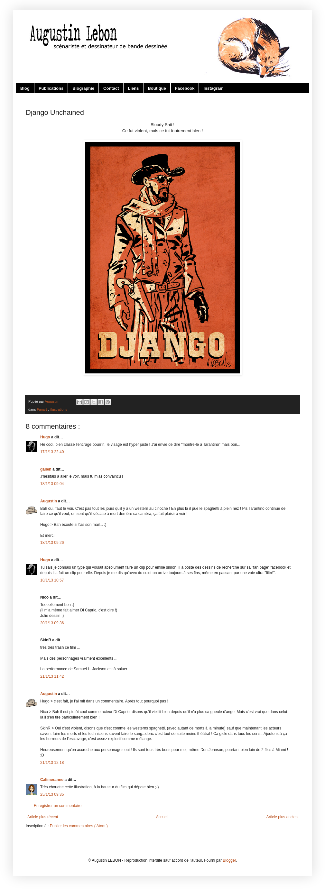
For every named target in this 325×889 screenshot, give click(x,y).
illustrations (58, 409)
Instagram (213, 88)
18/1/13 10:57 (52, 580)
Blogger (229, 860)
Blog (25, 88)
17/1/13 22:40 (52, 452)
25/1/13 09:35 (52, 794)
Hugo (45, 437)
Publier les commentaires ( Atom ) (79, 826)
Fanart (42, 409)
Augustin (49, 501)
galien (46, 469)
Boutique (157, 88)
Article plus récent (42, 817)
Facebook (185, 88)
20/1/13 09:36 (52, 623)
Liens (133, 88)
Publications (51, 88)
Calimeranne (52, 779)
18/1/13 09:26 (52, 542)
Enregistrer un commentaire (57, 805)
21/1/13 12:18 (52, 762)
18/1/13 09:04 (52, 483)
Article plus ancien (282, 817)
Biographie (83, 88)
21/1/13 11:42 (52, 676)
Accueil (162, 817)
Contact (111, 88)
